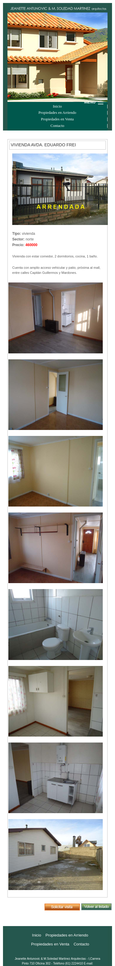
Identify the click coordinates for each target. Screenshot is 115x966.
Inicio (57, 106)
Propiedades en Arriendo (57, 113)
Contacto (57, 126)
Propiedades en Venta (57, 119)
